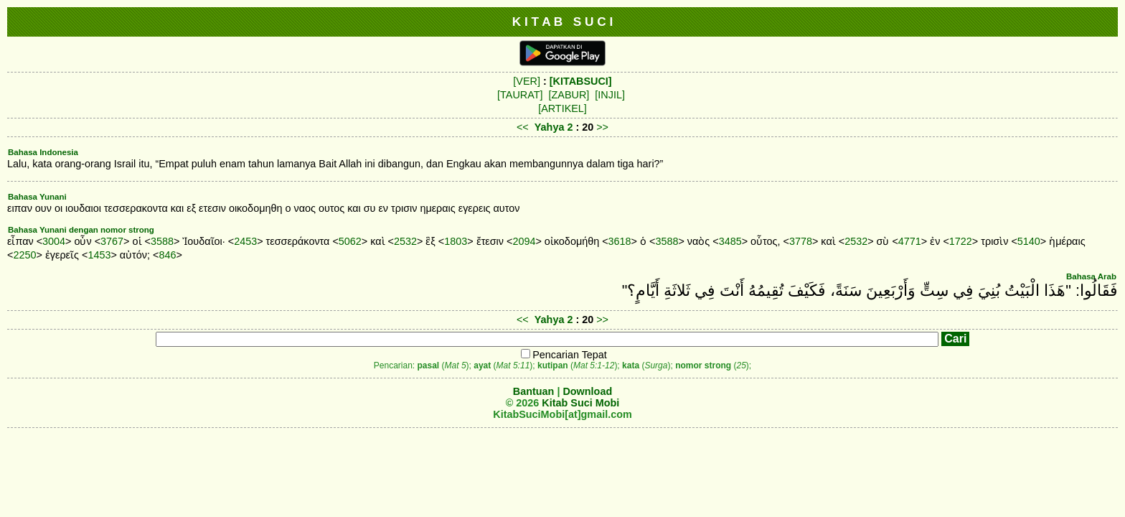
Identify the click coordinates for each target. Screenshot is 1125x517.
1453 (99, 255)
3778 (800, 241)
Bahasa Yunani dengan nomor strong (81, 229)
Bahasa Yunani (37, 196)
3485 (730, 241)
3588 (162, 241)
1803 (455, 241)
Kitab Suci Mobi (580, 403)
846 (167, 255)
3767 (111, 241)
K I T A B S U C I (562, 21)
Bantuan (534, 391)
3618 (619, 241)
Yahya (550, 127)
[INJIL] (610, 95)
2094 (523, 241)
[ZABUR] (569, 95)
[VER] (526, 81)
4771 (909, 241)
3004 (53, 241)
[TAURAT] (519, 95)
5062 (350, 241)
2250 (24, 255)
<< (523, 127)
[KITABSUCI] (581, 81)
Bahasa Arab (1091, 276)
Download (587, 391)
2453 (245, 241)
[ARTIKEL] (562, 108)
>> (602, 127)
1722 (960, 241)
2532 (405, 241)
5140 (1028, 241)
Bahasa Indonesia (43, 152)
